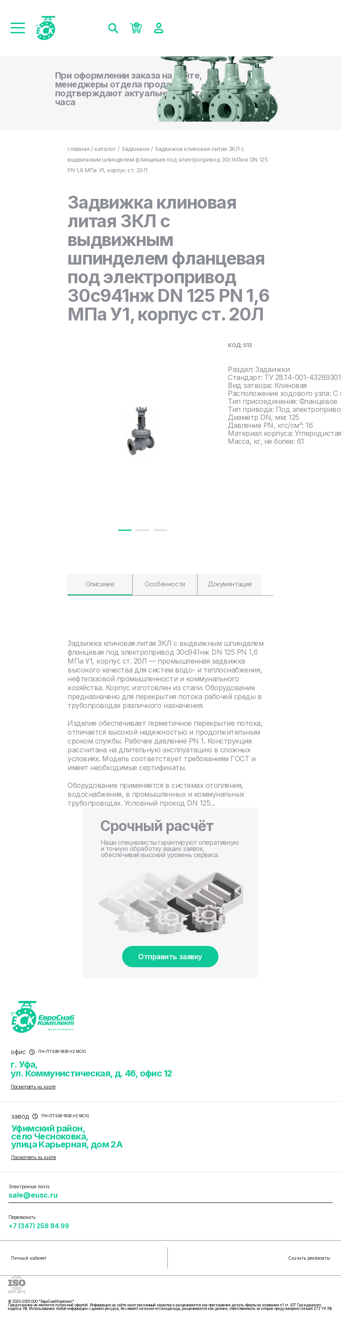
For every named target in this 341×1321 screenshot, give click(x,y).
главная (78, 148)
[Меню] (18, 28)
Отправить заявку (170, 956)
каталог (105, 148)
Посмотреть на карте (33, 1086)
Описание (100, 584)
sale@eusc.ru (33, 1194)
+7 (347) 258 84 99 (38, 1226)
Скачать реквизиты (309, 1258)
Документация (230, 584)
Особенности (165, 584)
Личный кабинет (29, 1258)
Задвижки (135, 148)
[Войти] (158, 28)
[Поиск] (113, 28)
